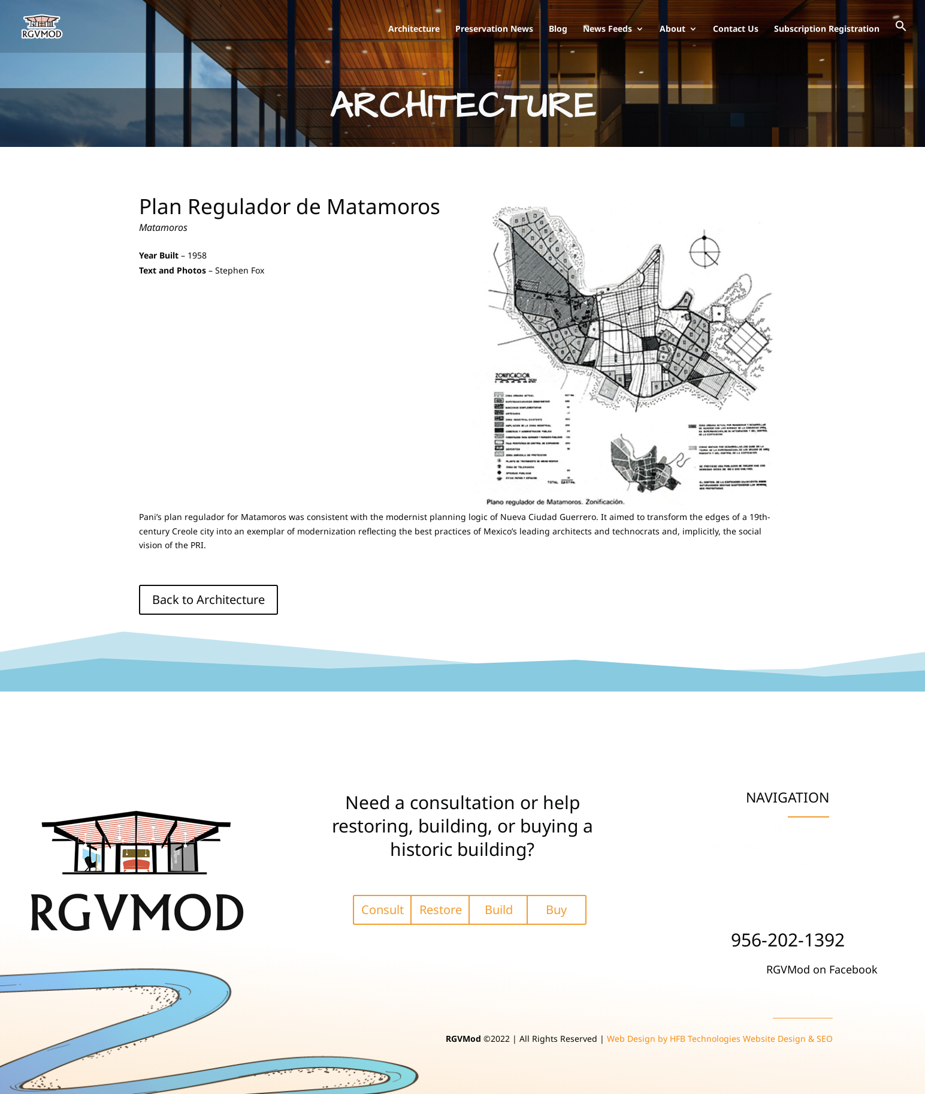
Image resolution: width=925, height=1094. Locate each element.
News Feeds (607, 29)
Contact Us (735, 29)
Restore (440, 909)
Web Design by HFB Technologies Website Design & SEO (720, 1038)
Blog (558, 29)
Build (499, 909)
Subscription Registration (826, 29)
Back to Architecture (208, 599)
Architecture (414, 29)
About (672, 29)
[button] (901, 36)
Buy (556, 909)
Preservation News (494, 29)
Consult (382, 909)
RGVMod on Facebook (822, 969)
